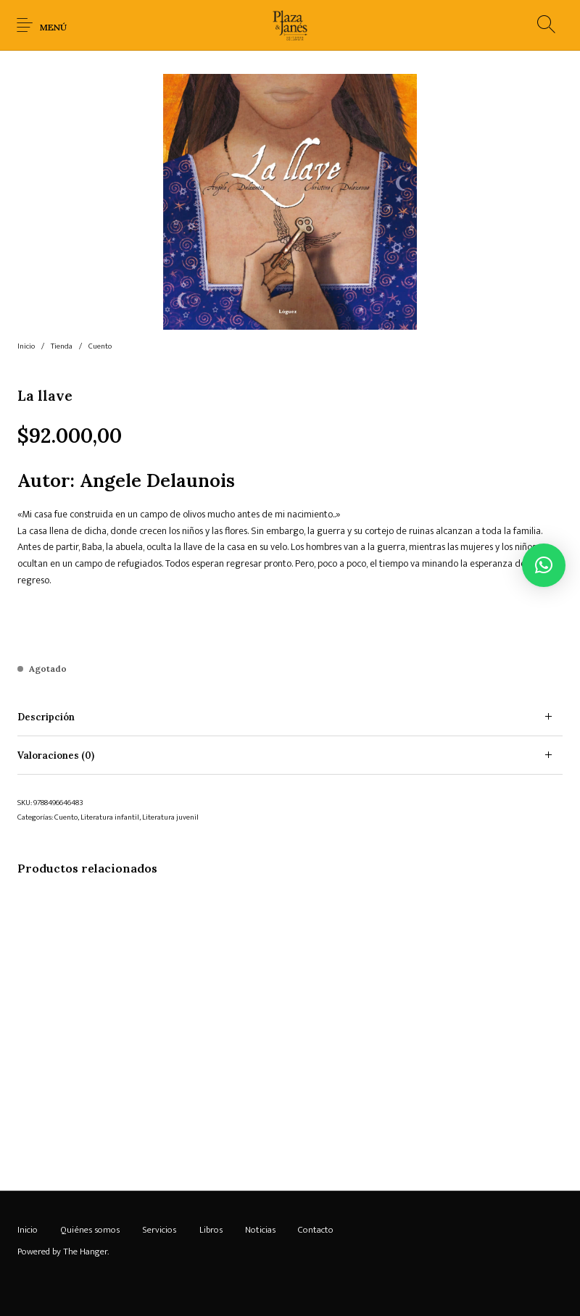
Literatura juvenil (170, 817)
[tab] (290, 717)
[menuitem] (27, 1229)
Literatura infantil (109, 817)
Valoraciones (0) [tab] (55, 755)
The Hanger (85, 1251)
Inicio (26, 346)
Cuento (100, 346)
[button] (544, 565)
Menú (53, 27)
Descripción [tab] (46, 717)
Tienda (61, 346)
